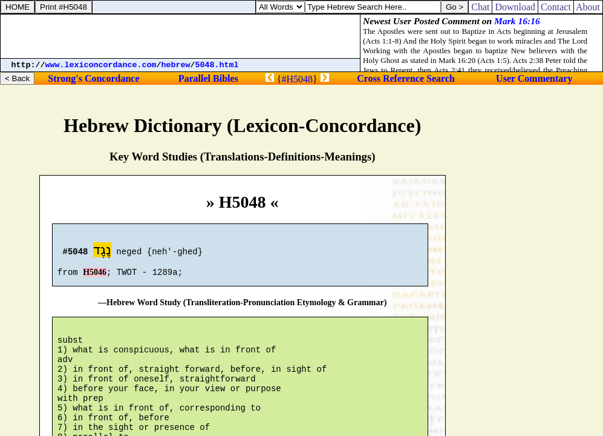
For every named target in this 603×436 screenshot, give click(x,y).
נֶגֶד (102, 251)
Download (515, 7)
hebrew (176, 65)
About (588, 7)
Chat (480, 7)
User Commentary (534, 78)
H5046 (94, 277)
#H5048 (297, 79)
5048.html (217, 65)
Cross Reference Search (406, 78)
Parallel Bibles (208, 78)
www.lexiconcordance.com (101, 65)
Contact (555, 7)
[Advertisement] (180, 36)
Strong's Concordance (93, 78)
